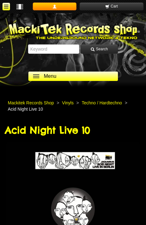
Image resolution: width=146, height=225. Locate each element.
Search (99, 49)
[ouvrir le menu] (6, 6)
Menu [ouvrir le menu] (50, 76)
